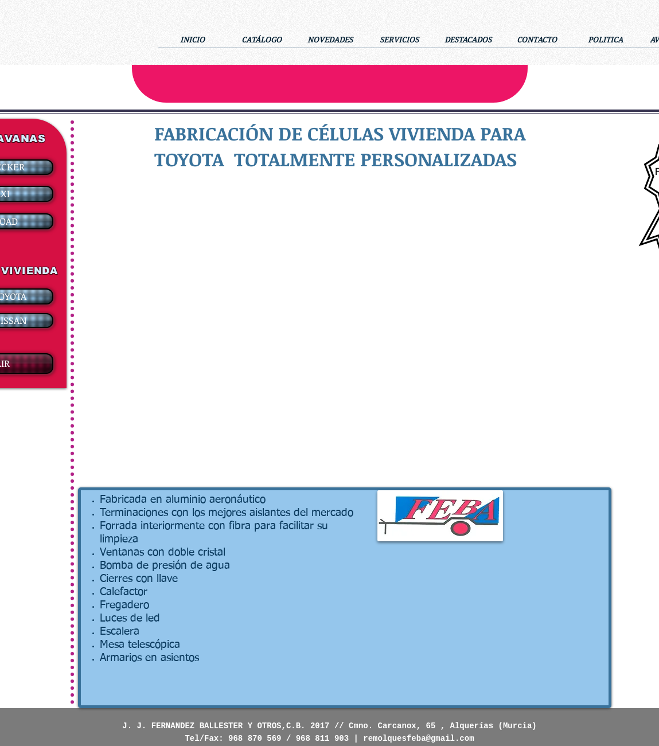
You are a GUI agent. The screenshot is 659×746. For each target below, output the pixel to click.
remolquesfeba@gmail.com (418, 738)
